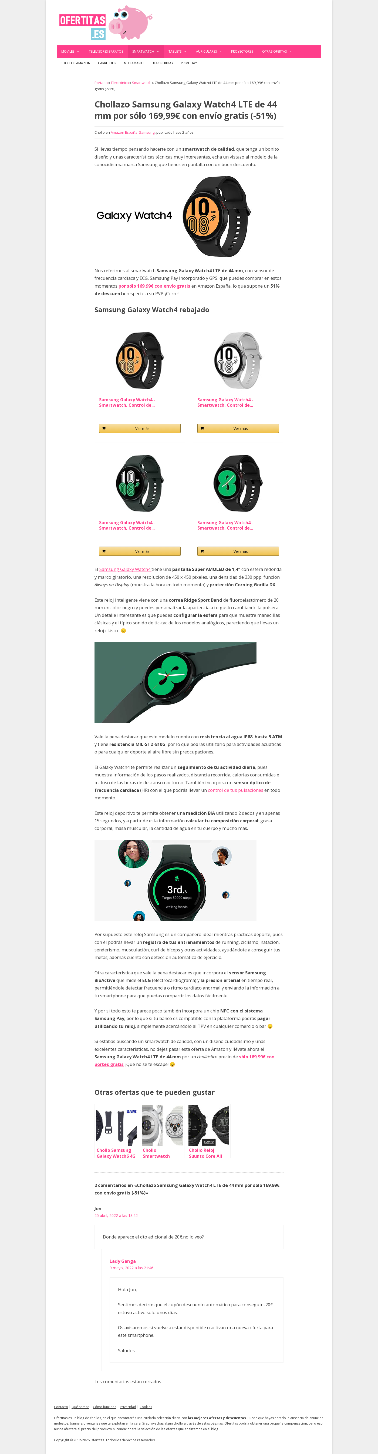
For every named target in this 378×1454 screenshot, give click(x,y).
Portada (101, 82)
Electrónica (120, 82)
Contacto (61, 1407)
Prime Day (189, 63)
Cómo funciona (104, 1407)
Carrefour (107, 63)
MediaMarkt (134, 63)
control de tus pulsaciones (235, 790)
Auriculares (211, 51)
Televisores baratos (106, 51)
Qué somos (80, 1407)
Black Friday (162, 63)
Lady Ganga (123, 1261)
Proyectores (242, 51)
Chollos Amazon (75, 63)
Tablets (179, 51)
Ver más (142, 428)
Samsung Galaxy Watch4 (125, 569)
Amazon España (124, 132)
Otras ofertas (279, 51)
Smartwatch (148, 51)
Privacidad (128, 1407)
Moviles (72, 51)
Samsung (147, 132)
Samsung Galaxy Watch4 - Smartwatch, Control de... (127, 402)
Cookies (146, 1407)
